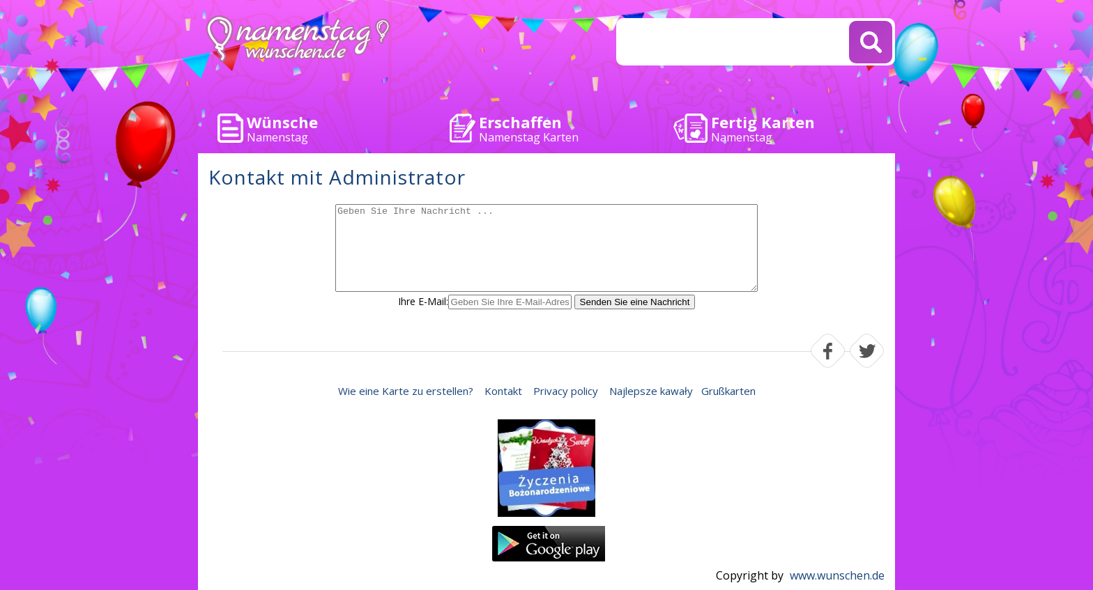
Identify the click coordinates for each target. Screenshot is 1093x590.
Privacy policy (565, 391)
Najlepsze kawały (651, 391)
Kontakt (503, 391)
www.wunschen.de (837, 575)
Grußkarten (728, 391)
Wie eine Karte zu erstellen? (405, 391)
